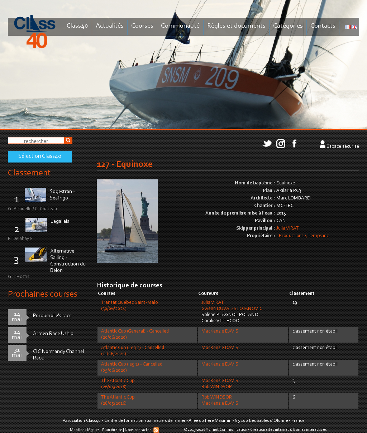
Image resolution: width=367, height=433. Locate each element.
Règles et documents (236, 26)
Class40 (77, 26)
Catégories (288, 26)
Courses (142, 26)
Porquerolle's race (52, 316)
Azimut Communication (226, 430)
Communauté (180, 26)
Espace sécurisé (343, 146)
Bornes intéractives (310, 430)
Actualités (110, 26)
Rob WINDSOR (216, 387)
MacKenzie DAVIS (219, 331)
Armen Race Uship (53, 333)
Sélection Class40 (39, 156)
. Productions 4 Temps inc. (303, 236)
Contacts (322, 26)
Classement (29, 173)
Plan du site (112, 430)
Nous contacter (138, 430)
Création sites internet (269, 430)
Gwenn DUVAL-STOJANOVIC (231, 308)
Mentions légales (85, 430)
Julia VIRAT (287, 228)
